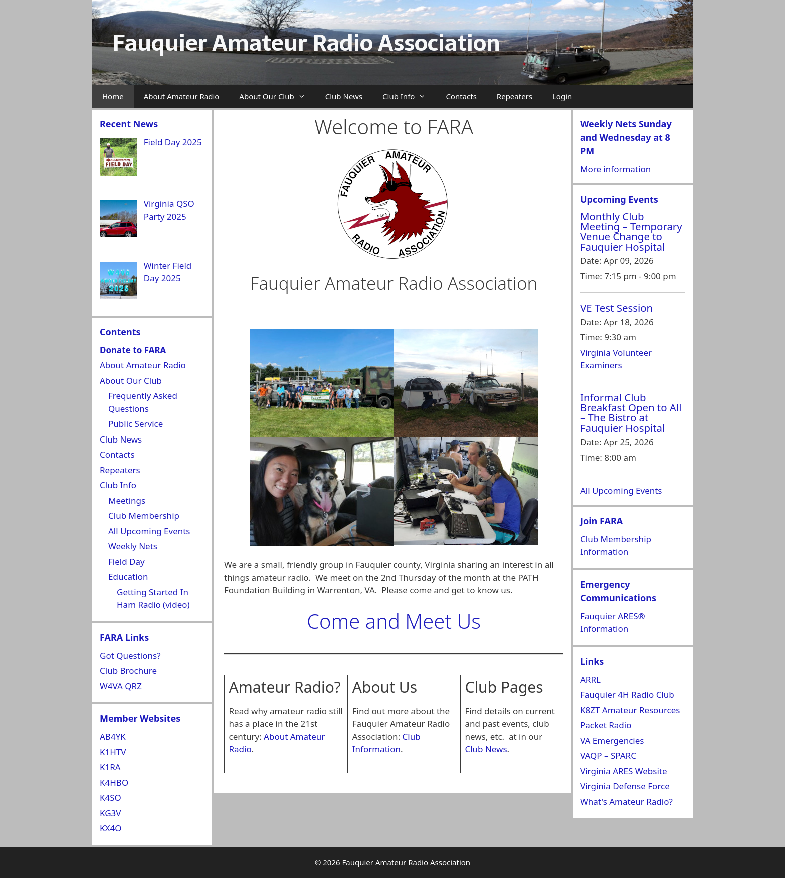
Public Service (135, 423)
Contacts (461, 96)
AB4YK (113, 736)
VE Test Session (616, 308)
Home (113, 96)
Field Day (126, 561)
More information (615, 169)
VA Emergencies (612, 740)
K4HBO (114, 782)
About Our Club (277, 96)
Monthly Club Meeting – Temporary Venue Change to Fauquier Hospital (631, 231)
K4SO (110, 797)
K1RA (110, 767)
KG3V (110, 813)
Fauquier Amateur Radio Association (306, 42)
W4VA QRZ (121, 686)
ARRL (590, 679)
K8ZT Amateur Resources (630, 710)
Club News (343, 96)
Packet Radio (605, 725)
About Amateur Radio (182, 96)
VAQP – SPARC (608, 755)
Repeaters (514, 96)
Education (128, 576)
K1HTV (113, 752)
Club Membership (143, 515)
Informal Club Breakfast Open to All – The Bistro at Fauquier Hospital (630, 412)
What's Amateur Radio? (626, 801)
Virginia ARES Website (623, 771)
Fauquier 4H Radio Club (627, 694)
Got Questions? (130, 655)
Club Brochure (128, 670)
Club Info (409, 96)
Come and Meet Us (394, 621)
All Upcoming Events (149, 531)
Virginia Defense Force (625, 786)
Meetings (126, 500)
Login (562, 96)
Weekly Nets (132, 546)
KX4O (111, 828)
